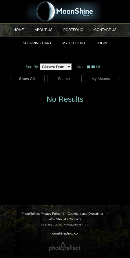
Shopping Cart (37, 43)
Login (101, 43)
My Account (74, 43)
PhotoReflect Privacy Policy (41, 213)
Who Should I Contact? (65, 219)
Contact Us (105, 30)
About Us (43, 30)
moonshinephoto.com (65, 11)
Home (18, 30)
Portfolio (73, 30)
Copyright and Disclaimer (85, 213)
